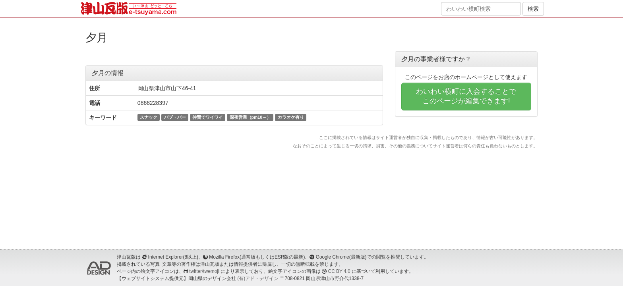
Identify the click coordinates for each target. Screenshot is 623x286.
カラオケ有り (291, 117)
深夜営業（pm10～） (250, 117)
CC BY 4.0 (339, 271)
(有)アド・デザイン (258, 278)
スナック (148, 117)
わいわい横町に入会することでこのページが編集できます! (466, 96)
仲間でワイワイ (207, 117)
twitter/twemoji (204, 271)
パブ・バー (175, 117)
